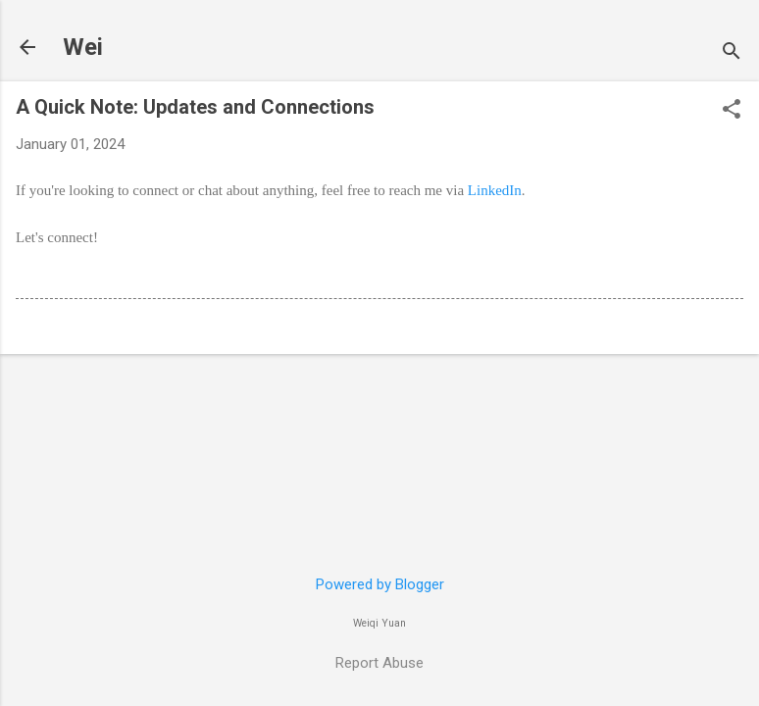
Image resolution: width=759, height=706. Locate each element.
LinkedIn (495, 190)
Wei (83, 47)
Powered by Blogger (380, 584)
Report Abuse (379, 663)
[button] (731, 111)
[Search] (731, 53)
